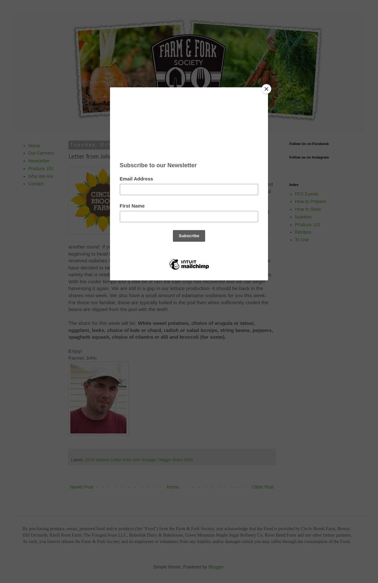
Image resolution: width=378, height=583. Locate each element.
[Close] (266, 89)
